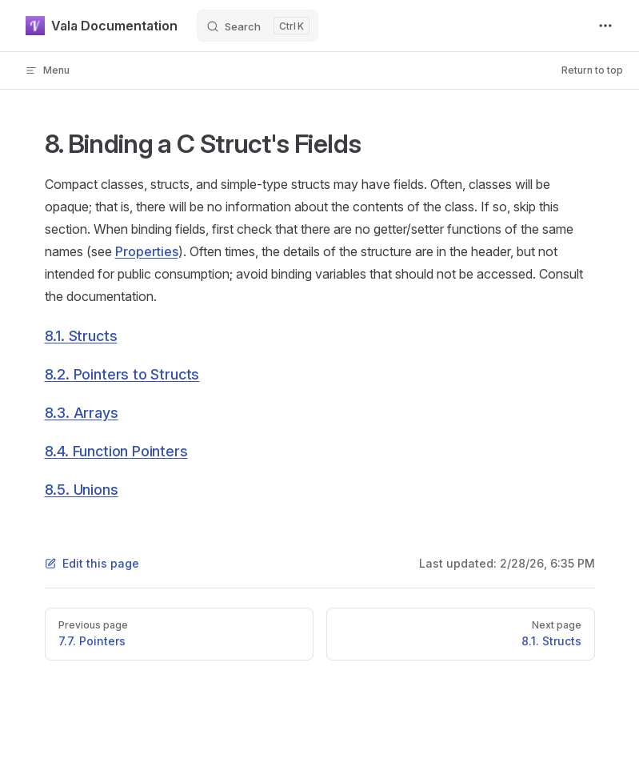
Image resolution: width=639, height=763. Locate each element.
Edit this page (92, 563)
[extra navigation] (605, 25)
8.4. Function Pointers (116, 451)
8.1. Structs (81, 335)
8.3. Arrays (81, 412)
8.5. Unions (81, 489)
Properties (146, 251)
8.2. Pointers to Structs (122, 374)
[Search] (257, 26)
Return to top (592, 70)
